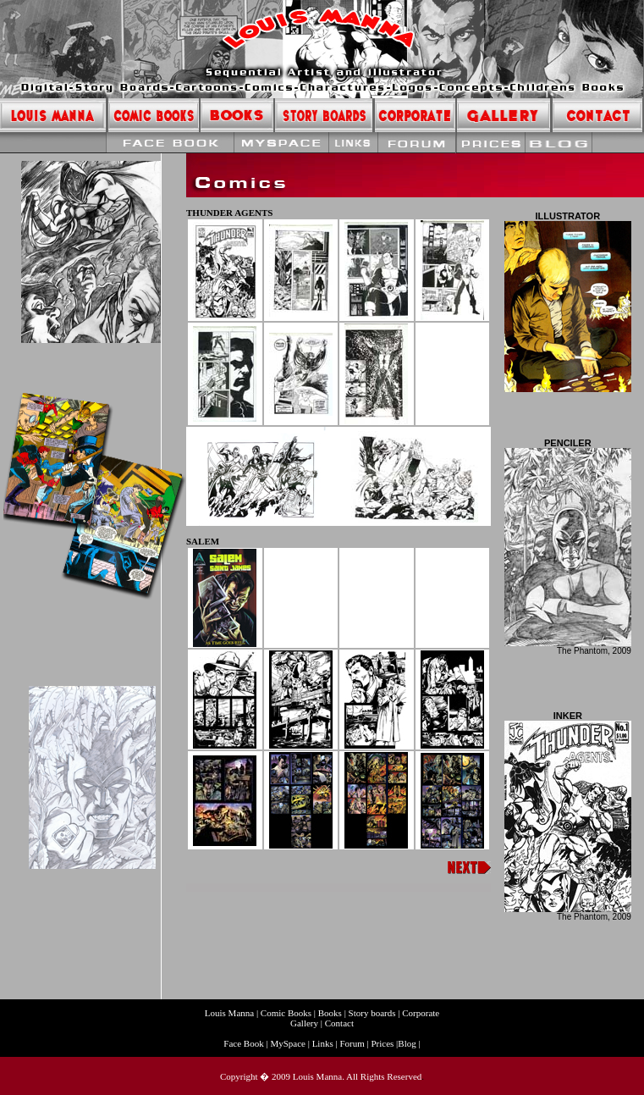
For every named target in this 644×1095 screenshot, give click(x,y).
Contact (339, 1023)
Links (322, 1043)
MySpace (287, 1043)
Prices (382, 1043)
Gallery (304, 1023)
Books (330, 1013)
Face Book (244, 1043)
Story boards (374, 1013)
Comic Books (286, 1013)
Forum (351, 1043)
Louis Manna (230, 1013)
